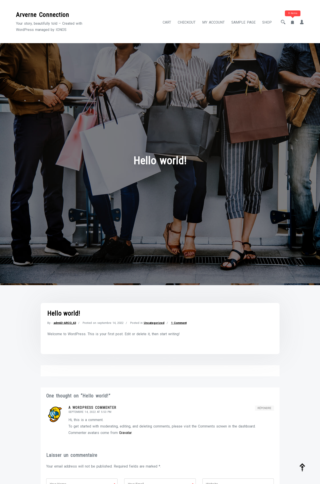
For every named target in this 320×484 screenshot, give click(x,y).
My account (213, 22)
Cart (167, 22)
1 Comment (179, 323)
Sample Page (243, 22)
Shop (267, 22)
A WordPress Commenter (92, 407)
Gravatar (125, 433)
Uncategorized (154, 323)
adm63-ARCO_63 (65, 323)
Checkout (187, 22)
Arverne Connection (42, 14)
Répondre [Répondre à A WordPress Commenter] (264, 408)
